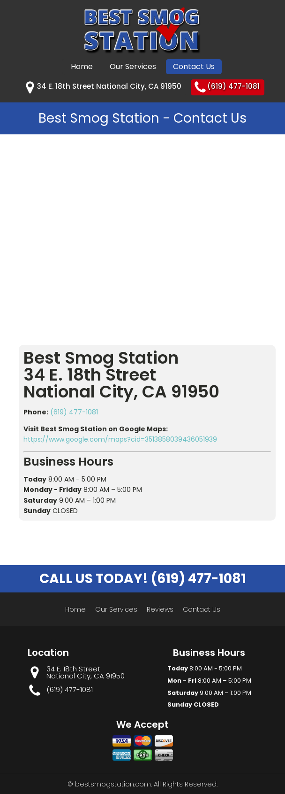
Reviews (160, 609)
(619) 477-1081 (74, 412)
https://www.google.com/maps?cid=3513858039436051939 (120, 439)
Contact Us (194, 66)
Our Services (133, 66)
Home (82, 66)
